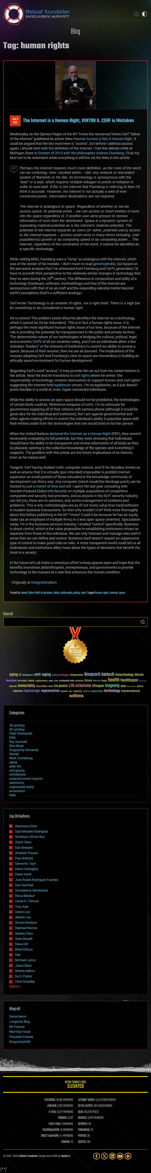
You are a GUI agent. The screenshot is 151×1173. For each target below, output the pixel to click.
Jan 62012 (15, 120)
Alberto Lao (23, 917)
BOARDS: (82, 1118)
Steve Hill (21, 944)
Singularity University (24, 750)
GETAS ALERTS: (85, 1106)
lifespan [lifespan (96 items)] (98, 686)
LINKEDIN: (52, 1106)
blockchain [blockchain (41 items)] (11, 680)
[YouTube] (120, 1156)
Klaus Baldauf (25, 896)
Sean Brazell (23, 939)
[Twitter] (104, 1156)
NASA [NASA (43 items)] (123, 686)
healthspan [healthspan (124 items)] (129, 680)
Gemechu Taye (25, 863)
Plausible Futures (21, 1037)
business (47, 592)
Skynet (14, 754)
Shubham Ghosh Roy (30, 837)
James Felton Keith (30, 592)
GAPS (37, 341)
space (122, 592)
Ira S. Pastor (23, 976)
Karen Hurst (23, 874)
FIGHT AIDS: (55, 1124)
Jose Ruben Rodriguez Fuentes (36, 880)
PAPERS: (82, 1135)
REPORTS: (83, 1124)
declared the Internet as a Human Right (80, 434)
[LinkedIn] (112, 1156)
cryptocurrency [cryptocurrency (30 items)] (41, 681)
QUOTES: (82, 1142)
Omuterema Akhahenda (31, 890)
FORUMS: (65, 1142)
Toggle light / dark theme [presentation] (144, 14)
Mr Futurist (16, 1027)
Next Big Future (19, 1032)
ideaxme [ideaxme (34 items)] (13, 686)
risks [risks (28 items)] (70, 691)
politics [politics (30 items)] (140, 686)
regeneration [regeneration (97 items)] (50, 691)
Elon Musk (16, 746)
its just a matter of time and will (46, 486)
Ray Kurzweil (18, 742)
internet (114, 592)
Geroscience (17, 1016)
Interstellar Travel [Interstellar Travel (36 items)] (44, 686)
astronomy (16, 783)
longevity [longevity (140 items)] (112, 685)
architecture (17, 774)
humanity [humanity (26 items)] (142, 681)
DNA (12, 737)
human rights (102, 592)
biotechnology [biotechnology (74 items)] (124, 675)
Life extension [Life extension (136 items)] (80, 685)
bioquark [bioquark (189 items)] (92, 674)
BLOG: (81, 1112)
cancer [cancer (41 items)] (31, 680)
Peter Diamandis (20, 733)
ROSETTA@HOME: (50, 1135)
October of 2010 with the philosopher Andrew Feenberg (81, 153)
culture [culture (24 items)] (51, 681)
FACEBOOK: (50, 1100)
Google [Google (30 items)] (104, 681)
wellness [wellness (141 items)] (76, 696)
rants (83, 592)
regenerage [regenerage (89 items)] (31, 691)
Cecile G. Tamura (27, 901)
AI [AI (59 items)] (20, 675)
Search (142, 622)
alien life (15, 766)
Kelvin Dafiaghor (26, 869)
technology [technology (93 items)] (112, 691)
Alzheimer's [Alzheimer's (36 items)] (27, 675)
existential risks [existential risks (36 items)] (66, 680)
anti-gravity (17, 770)
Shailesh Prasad (26, 853)
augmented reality (21, 787)
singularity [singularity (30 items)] (77, 691)
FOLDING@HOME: (51, 1130)
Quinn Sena (23, 842)
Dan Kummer (24, 885)
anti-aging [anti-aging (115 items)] (42, 674)
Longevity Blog (19, 1021)
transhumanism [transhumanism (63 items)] (130, 691)
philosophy (67, 592)
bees (12, 795)
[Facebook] (96, 1156)
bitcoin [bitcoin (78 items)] (139, 675)
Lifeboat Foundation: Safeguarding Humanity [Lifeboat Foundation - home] (65, 14)
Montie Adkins (25, 971)
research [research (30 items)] (64, 691)
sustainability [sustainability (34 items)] (96, 691)
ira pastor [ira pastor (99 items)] (61, 686)
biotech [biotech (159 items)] (107, 674)
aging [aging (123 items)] (13, 674)
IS (103, 467)
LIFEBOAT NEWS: (86, 1100)
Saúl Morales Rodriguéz (31, 831)
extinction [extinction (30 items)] (79, 681)
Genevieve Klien (26, 826)
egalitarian (62, 385)
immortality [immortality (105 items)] (26, 685)
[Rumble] (128, 1156)
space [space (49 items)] (86, 691)
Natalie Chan (24, 933)
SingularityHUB (19, 1042)
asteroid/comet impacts (25, 778)
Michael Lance (25, 960)
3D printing (17, 725)
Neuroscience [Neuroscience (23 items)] (131, 687)
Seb (17, 955)
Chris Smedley (25, 981)
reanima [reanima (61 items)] (17, 691)
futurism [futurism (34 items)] (96, 681)
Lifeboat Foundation (28, 1156)
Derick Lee (22, 912)
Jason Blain (23, 965)
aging (13, 762)
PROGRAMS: (84, 1130)
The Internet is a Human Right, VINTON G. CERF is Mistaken (78, 121)
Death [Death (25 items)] (56, 681)
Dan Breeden (24, 848)
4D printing (17, 729)
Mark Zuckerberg (21, 758)
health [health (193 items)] (114, 680)
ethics (57, 592)
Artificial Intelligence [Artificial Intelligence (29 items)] (60, 675)
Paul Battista (24, 858)
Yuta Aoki (22, 906)
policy (77, 592)
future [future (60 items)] (88, 680)
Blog (75, 31)
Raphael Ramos (26, 928)
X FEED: (52, 1112)
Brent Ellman (24, 949)
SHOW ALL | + (15, 986)
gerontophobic (104, 264)
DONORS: (62, 1118)
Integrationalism (44, 582)
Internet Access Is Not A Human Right (102, 139)
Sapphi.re (65, 1156)
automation (17, 791)
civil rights (82, 375)
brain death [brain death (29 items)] (22, 681)
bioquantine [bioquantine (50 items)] (76, 675)
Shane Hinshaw (26, 922)
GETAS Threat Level (75, 1085)
